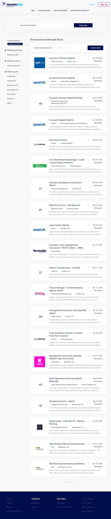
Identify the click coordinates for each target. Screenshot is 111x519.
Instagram (90, 507)
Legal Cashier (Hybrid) (59, 225)
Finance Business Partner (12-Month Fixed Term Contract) (65, 334)
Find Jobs (83, 25)
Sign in (92, 4)
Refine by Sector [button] (13, 61)
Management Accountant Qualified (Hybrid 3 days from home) (65, 357)
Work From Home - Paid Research (64, 205)
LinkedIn (89, 511)
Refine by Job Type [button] (14, 50)
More (9, 103)
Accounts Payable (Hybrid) (61, 120)
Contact (9, 503)
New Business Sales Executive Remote (66, 443)
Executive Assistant (58, 140)
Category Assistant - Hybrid (61, 401)
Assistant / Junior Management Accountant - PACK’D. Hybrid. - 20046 (66, 246)
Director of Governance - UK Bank (64, 267)
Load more (68, 482)
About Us (10, 507)
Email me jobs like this (43, 48)
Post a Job (36, 503)
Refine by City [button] (12, 71)
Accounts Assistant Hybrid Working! (65, 97)
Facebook (90, 499)
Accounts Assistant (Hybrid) (62, 58)
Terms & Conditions (14, 511)
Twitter (88, 503)
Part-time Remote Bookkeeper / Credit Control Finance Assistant (67, 161)
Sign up (103, 4)
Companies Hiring (64, 507)
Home (8, 499)
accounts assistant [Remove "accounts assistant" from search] (14, 44)
